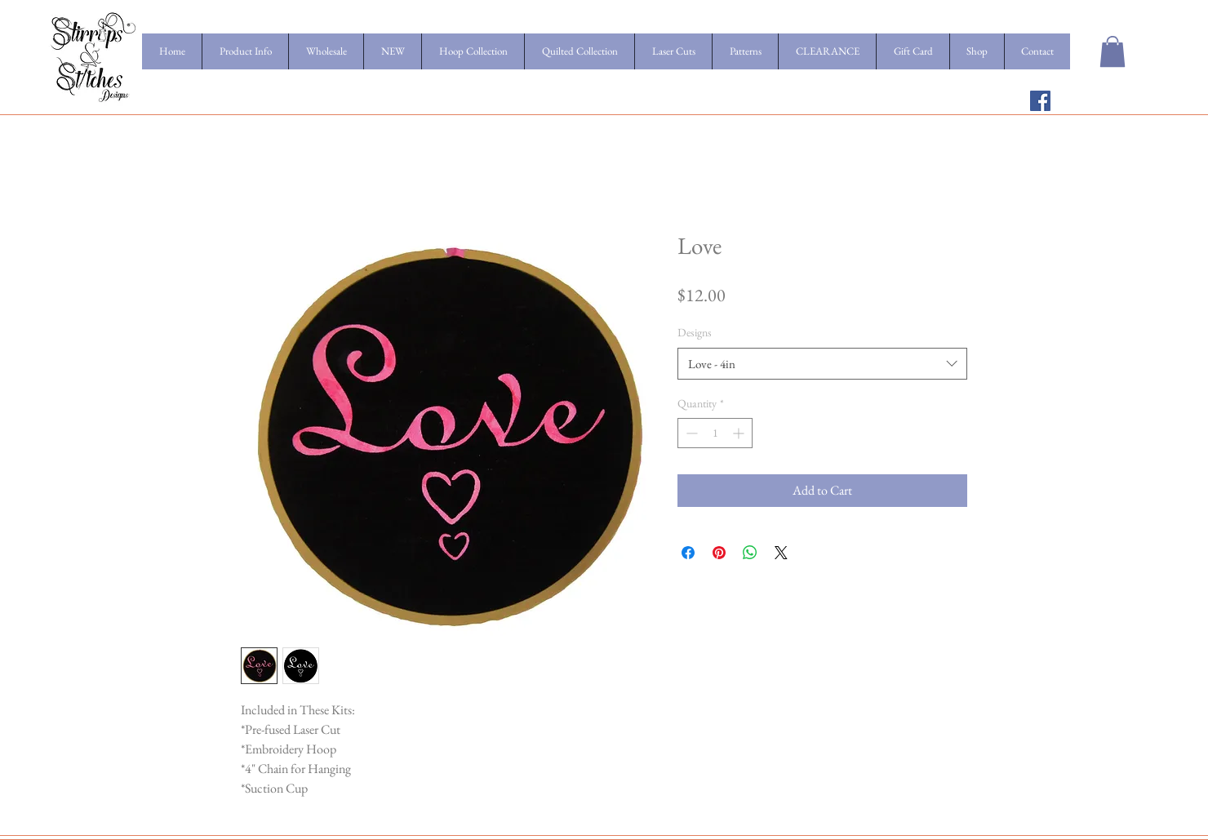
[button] (1112, 51)
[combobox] (822, 364)
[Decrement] (690, 433)
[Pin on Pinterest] (719, 552)
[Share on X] (781, 552)
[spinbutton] (715, 433)
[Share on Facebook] (688, 552)
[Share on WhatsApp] (750, 552)
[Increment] (740, 433)
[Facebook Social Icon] (1040, 101)
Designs (694, 332)
